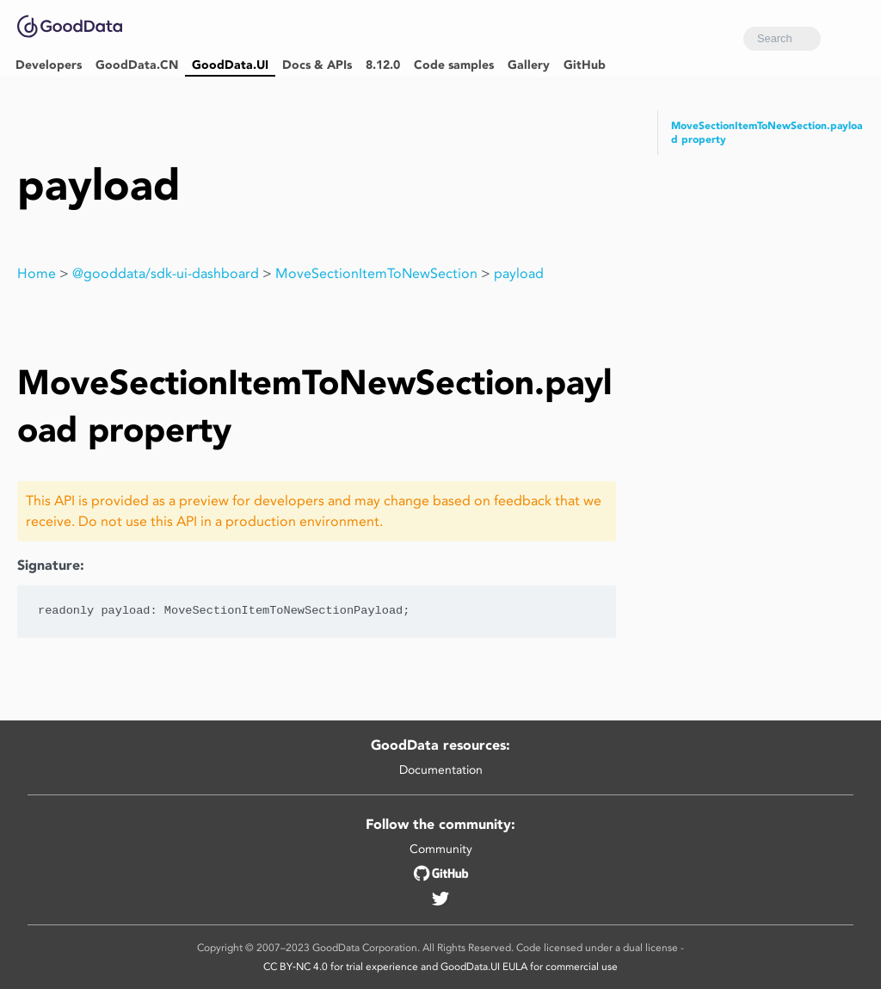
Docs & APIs (317, 65)
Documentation (441, 769)
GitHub (585, 65)
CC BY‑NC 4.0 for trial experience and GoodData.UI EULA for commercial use (440, 966)
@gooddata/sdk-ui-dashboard (165, 273)
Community (441, 848)
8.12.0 (383, 65)
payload (519, 273)
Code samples (454, 65)
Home (36, 273)
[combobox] (782, 39)
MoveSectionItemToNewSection (376, 273)
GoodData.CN (136, 65)
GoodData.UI (230, 65)
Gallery (529, 65)
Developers (48, 65)
